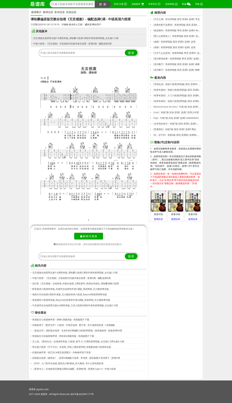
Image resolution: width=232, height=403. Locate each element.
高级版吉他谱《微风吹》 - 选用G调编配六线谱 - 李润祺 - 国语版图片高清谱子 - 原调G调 (76, 357)
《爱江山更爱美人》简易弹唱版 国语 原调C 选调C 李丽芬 (176, 36)
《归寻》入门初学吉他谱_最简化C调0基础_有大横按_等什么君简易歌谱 (67, 363)
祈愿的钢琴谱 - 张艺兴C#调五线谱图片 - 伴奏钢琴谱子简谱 (61, 352)
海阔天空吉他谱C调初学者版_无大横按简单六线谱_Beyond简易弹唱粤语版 (69, 294)
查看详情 (158, 214)
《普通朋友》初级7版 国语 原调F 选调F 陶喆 (174, 129)
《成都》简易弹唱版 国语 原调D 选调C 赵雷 (174, 41)
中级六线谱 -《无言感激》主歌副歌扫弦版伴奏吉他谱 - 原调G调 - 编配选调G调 (72, 43)
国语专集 (175, 201)
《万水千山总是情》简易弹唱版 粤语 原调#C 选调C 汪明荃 (176, 52)
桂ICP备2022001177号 (82, 394)
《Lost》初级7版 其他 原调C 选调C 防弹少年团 (175, 112)
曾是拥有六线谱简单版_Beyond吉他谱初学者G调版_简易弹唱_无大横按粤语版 (71, 299)
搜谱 (131, 53)
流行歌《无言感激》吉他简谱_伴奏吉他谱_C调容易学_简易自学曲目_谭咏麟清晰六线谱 (75, 283)
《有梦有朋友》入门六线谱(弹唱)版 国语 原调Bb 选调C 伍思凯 (176, 95)
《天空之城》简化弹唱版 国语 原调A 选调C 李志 (176, 19)
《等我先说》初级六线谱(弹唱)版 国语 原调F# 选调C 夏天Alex (176, 84)
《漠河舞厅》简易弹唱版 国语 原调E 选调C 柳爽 (176, 64)
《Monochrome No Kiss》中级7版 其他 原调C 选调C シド (176, 106)
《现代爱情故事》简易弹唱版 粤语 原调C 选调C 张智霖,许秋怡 (176, 58)
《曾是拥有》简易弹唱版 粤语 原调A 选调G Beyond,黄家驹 (176, 30)
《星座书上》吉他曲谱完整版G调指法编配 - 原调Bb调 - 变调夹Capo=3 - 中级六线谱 (74, 368)
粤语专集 (158, 201)
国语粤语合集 (193, 201)
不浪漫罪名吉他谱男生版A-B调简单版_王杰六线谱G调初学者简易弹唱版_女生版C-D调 (75, 305)
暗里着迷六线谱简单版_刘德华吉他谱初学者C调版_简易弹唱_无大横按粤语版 (70, 288)
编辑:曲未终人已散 (72, 24)
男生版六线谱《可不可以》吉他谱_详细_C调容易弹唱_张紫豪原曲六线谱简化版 (71, 346)
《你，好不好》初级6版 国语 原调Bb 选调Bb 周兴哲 (176, 134)
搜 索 (103, 4)
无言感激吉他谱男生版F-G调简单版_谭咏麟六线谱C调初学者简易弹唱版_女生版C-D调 (75, 38)
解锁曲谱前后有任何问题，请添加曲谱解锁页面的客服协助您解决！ (88, 244)
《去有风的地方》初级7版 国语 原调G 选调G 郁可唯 (176, 123)
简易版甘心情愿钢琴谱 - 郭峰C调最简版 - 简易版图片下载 (60, 319)
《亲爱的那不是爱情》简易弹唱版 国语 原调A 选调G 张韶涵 (176, 24)
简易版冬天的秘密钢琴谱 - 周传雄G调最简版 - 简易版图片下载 (63, 335)
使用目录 (158, 219)
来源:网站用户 (93, 24)
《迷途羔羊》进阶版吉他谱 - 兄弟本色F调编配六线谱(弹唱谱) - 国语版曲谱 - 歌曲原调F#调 (77, 330)
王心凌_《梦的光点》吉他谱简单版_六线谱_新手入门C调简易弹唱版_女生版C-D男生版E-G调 (78, 341)
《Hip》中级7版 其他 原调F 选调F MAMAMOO (175, 117)
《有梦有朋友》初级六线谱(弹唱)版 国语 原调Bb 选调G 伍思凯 (176, 89)
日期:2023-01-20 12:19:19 (45, 24)
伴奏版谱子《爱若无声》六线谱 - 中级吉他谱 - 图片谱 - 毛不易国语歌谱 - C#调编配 (73, 325)
